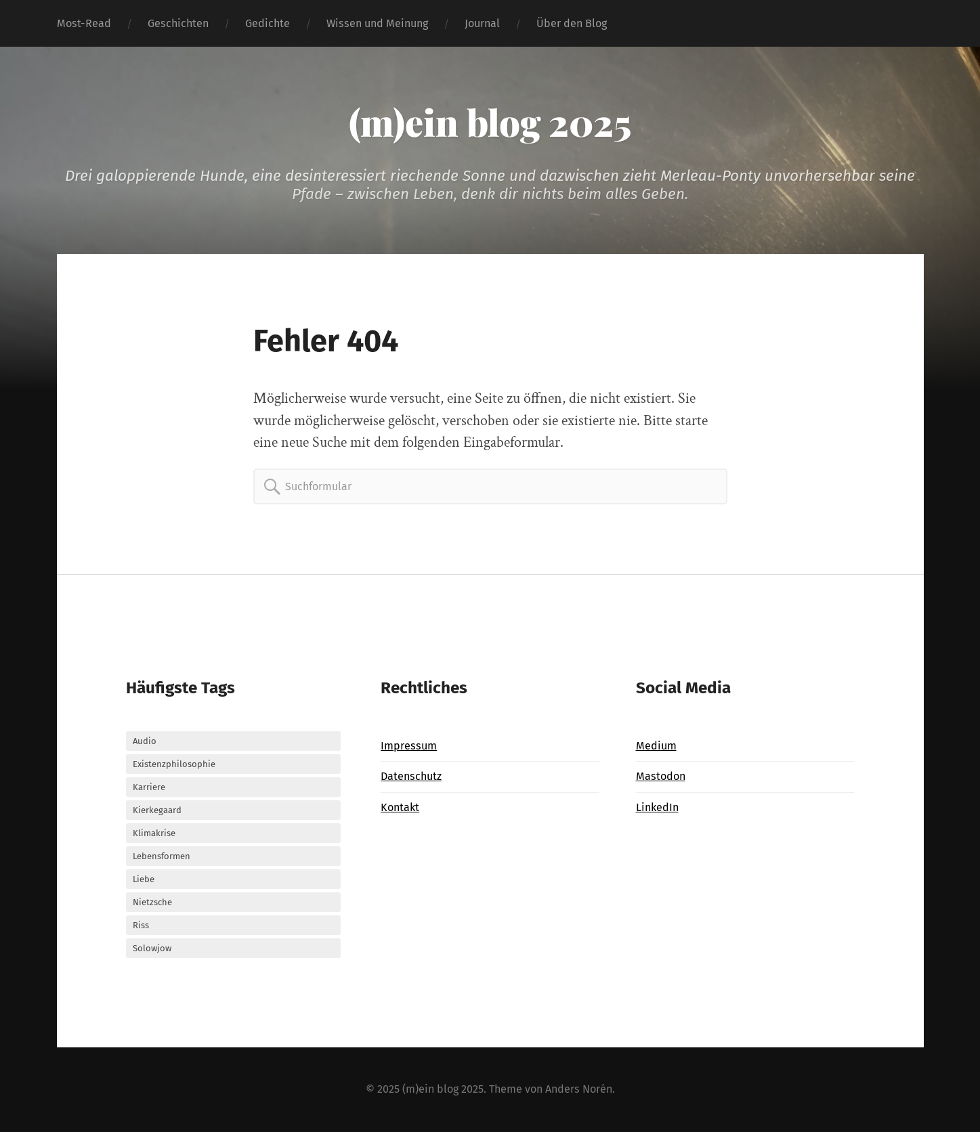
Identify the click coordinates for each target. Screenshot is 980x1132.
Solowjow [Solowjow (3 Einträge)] (152, 948)
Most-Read (84, 23)
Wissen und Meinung (377, 23)
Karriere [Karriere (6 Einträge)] (149, 787)
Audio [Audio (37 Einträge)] (144, 741)
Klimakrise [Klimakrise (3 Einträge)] (154, 833)
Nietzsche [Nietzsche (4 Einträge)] (152, 902)
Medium (656, 745)
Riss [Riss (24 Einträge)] (141, 925)
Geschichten (178, 23)
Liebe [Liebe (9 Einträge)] (143, 879)
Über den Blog (571, 23)
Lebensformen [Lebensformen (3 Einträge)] (161, 856)
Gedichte (267, 23)
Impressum (409, 745)
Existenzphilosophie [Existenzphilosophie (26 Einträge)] (174, 764)
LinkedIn (657, 807)
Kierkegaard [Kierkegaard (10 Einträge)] (157, 810)
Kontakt (400, 807)
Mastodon (660, 776)
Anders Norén (578, 1089)
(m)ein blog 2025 (490, 121)
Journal (482, 23)
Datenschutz (411, 776)
